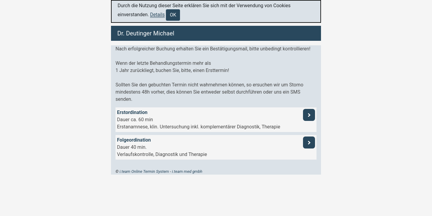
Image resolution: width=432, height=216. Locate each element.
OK (173, 15)
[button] (216, 119)
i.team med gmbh (187, 171)
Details (157, 14)
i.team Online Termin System (144, 171)
